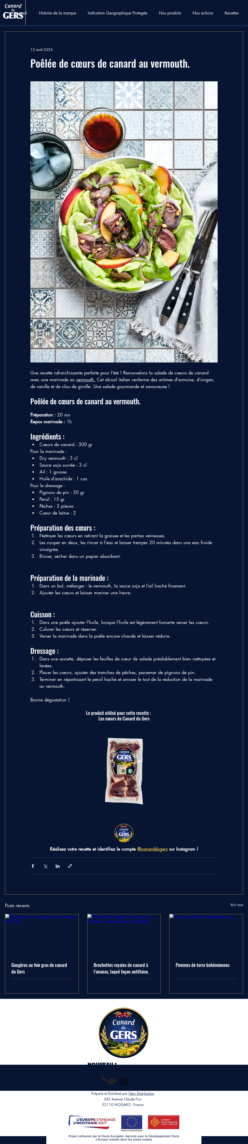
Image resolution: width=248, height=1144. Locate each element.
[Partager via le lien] (70, 866)
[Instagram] (124, 1081)
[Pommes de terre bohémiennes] (206, 934)
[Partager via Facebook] (32, 866)
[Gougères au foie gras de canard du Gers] (41, 934)
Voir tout (236, 904)
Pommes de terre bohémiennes (203, 965)
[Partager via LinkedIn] (57, 866)
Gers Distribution (141, 1093)
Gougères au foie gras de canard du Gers (39, 968)
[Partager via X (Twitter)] (45, 866)
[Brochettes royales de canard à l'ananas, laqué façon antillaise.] (124, 934)
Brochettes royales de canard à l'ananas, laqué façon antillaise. (121, 968)
